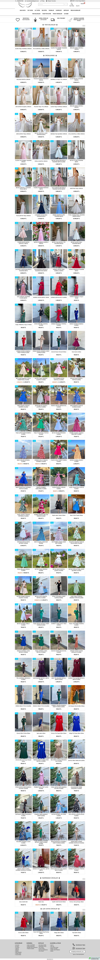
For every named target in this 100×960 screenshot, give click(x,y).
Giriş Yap (52, 946)
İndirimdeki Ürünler (42, 946)
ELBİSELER (59, 10)
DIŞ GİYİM (44, 10)
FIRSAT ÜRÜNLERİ (57, 13)
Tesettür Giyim (18, 953)
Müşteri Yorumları (54, 948)
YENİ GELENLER (36, 13)
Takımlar (17, 948)
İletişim (51, 951)
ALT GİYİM (37, 10)
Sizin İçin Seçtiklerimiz (43, 949)
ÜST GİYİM (30, 10)
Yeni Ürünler (41, 947)
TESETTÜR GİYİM (46, 13)
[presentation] (83, 25)
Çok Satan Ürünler (42, 945)
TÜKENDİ (23, 899)
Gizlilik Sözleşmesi (31, 946)
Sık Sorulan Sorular (54, 947)
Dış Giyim (17, 947)
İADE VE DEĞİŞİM (31, 945)
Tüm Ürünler (41, 951)
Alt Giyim (17, 946)
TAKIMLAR (51, 10)
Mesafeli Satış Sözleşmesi (32, 947)
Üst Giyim (17, 945)
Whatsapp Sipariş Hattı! (95, 958)
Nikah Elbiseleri (18, 952)
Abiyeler (17, 951)
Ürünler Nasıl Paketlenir (55, 949)
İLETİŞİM (66, 13)
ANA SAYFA (23, 10)
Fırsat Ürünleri (18, 954)
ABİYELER (66, 10)
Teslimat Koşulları (30, 948)
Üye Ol (51, 945)
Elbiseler (17, 949)
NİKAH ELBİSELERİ (75, 10)
